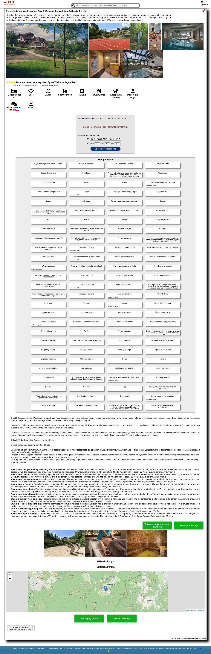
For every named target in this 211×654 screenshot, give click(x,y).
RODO (199, 648)
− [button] (10, 579)
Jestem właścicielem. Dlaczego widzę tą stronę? (21, 628)
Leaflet (188, 610)
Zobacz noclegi (122, 618)
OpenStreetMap (199, 610)
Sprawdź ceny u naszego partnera (157, 525)
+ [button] (10, 575)
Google (46, 648)
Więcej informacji (189, 525)
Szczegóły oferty (89, 618)
